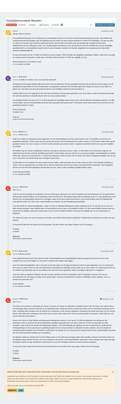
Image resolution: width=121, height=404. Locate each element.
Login (21, 390)
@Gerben (23, 77)
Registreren (12, 390)
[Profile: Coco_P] (16, 135)
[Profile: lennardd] (16, 254)
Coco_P (15, 77)
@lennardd (23, 251)
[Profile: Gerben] (15, 80)
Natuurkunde (11, 25)
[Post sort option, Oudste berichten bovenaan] (91, 25)
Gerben (15, 31)
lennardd (16, 187)
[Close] (113, 372)
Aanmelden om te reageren (105, 25)
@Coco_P (23, 132)
